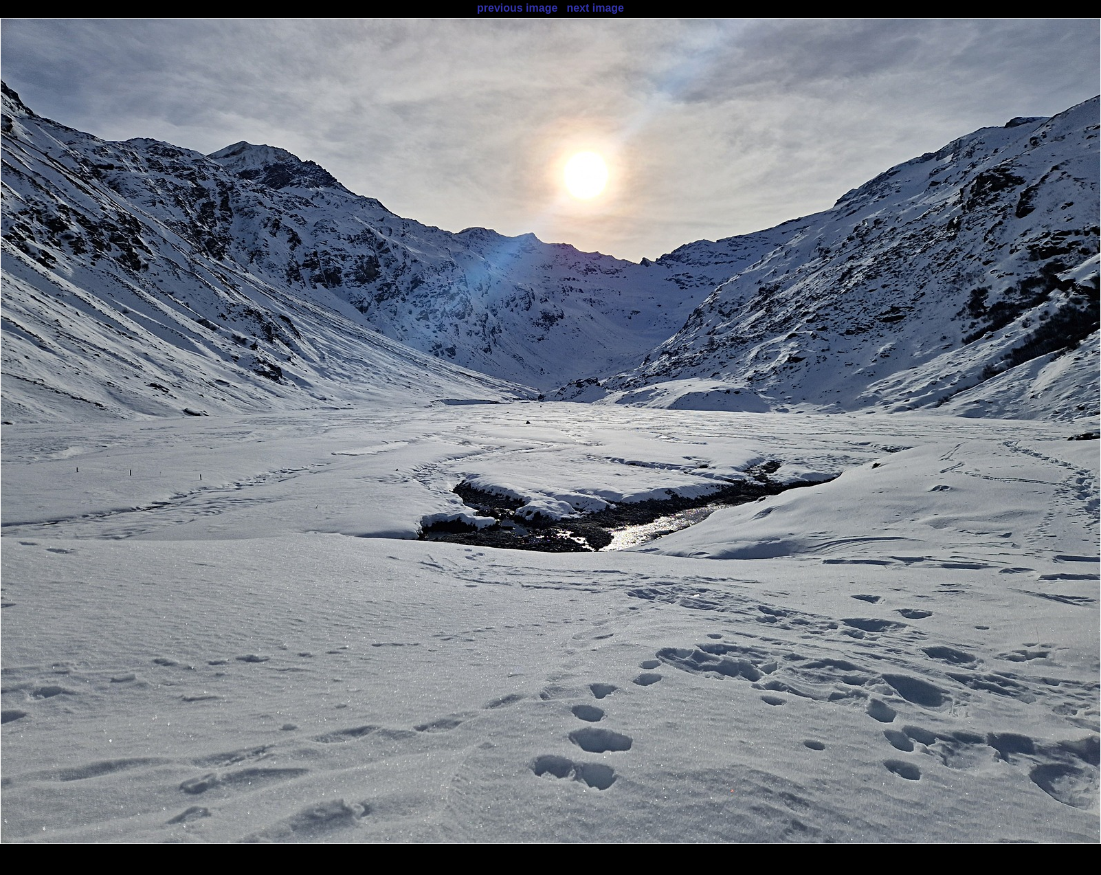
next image (595, 8)
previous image (517, 8)
